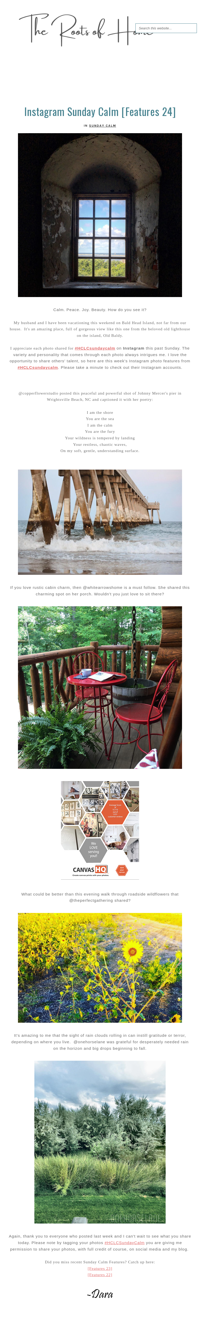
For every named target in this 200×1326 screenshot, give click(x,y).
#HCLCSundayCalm (125, 1242)
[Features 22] (100, 1274)
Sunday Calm (102, 125)
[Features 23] (100, 1268)
